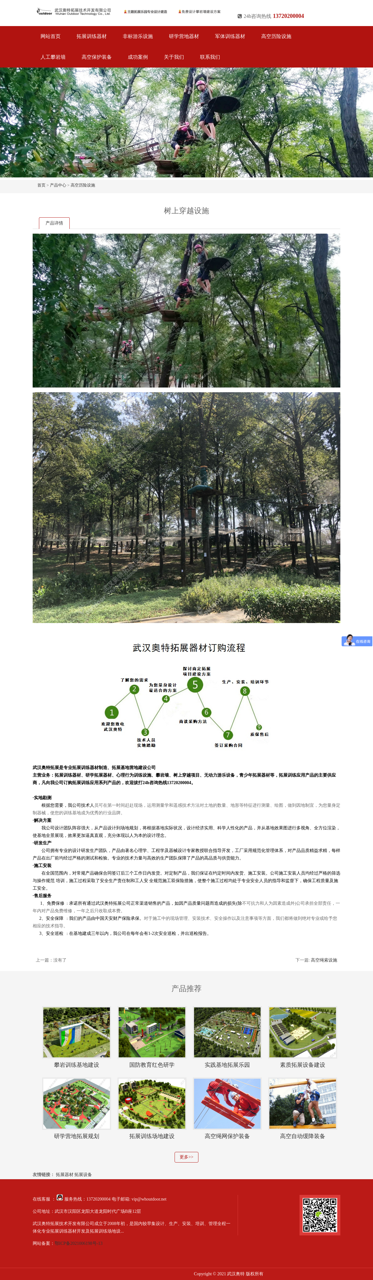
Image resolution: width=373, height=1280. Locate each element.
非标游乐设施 (138, 36)
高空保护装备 (97, 57)
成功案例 (138, 57)
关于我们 (174, 57)
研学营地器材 (184, 36)
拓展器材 (64, 1174)
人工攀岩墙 (53, 57)
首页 (41, 185)
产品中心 (58, 185)
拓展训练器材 (92, 36)
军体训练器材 (230, 36)
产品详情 (54, 223)
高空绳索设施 (324, 960)
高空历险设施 (276, 36)
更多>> (186, 1157)
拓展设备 (83, 1174)
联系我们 (210, 57)
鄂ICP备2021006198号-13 (78, 1243)
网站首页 (51, 36)
